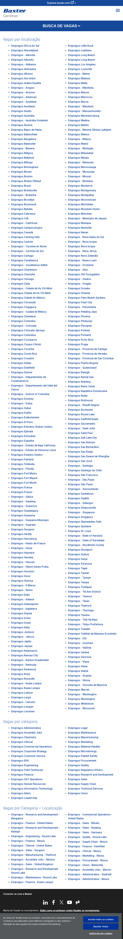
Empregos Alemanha (23, 69)
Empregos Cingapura (23, 307)
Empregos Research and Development (90, 774)
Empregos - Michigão (81, 148)
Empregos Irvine (20, 618)
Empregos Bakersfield (24, 134)
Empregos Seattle (78, 498)
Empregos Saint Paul (80, 433)
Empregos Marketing (80, 742)
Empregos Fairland (22, 459)
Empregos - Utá (77, 638)
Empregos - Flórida (22, 468)
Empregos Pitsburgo (80, 321)
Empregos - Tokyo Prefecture (85, 624)
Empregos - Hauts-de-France (28, 543)
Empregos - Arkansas (24, 97)
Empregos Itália (20, 627)
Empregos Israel (21, 622)
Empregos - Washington (82, 694)
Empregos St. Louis (79, 531)
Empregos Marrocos (80, 97)
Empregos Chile (20, 283)
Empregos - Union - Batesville (85, 865)
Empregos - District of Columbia (30, 394)
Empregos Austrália (22, 115)
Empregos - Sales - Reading (84, 827)
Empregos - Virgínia (79, 675)
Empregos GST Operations (27, 779)
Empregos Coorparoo (24, 339)
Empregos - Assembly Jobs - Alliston (33, 859)
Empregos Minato (78, 157)
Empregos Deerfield (23, 367)
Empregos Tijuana (79, 615)
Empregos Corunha (22, 349)
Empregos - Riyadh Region (83, 405)
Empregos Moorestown (82, 199)
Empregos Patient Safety (82, 756)
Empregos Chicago (22, 279)
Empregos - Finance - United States (32, 823)
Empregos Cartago (22, 255)
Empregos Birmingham (24, 167)
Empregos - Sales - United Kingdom (32, 864)
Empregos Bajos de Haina (26, 129)
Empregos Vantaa (78, 652)
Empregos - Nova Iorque (82, 241)
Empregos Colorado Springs (28, 330)
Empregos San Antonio (81, 442)
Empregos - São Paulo (81, 479)
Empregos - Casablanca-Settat (29, 265)
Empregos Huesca (22, 580)
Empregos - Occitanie (81, 265)
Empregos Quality (78, 765)
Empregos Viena (77, 666)
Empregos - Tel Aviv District (84, 591)
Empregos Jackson (22, 632)
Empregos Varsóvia (79, 657)
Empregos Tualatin (79, 629)
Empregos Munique (79, 223)
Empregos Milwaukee (80, 153)
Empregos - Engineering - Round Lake (33, 836)
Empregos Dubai (21, 408)
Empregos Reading (79, 381)
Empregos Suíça (77, 559)
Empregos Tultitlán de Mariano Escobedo (92, 633)
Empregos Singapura (80, 517)
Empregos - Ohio (78, 269)
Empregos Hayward (22, 552)
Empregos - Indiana (22, 599)
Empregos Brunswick (23, 204)
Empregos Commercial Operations (31, 746)
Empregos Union (78, 793)
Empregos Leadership (24, 798)
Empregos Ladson (22, 692)
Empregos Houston (22, 571)
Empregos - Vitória (79, 680)
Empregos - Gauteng (23, 501)
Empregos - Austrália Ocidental (29, 120)
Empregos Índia (20, 594)
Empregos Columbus (23, 335)
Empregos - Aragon (22, 87)
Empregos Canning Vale (25, 237)
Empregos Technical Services (85, 788)
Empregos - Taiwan (79, 577)
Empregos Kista (20, 674)
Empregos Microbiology (82, 751)
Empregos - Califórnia (24, 223)
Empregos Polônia (79, 330)
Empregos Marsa (78, 101)
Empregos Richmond (80, 400)
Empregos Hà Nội (21, 534)
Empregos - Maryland (80, 106)
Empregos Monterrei (80, 185)
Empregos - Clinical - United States (31, 845)
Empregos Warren (78, 689)
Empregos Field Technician (27, 770)
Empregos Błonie (21, 171)
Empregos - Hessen (23, 562)
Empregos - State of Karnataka (86, 540)
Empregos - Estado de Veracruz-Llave (33, 450)
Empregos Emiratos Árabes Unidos (32, 426)
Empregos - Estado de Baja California (33, 445)
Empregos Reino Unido (81, 386)
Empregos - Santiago (80, 465)
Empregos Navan (78, 232)
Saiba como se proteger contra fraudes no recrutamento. (70, 910)
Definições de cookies (100, 933)
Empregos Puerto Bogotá (83, 363)
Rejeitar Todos (100, 926)
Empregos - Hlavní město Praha (30, 566)
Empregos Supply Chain (82, 784)
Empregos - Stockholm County (86, 545)
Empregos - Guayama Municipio (30, 520)
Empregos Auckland (23, 106)
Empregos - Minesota (81, 162)
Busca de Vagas (60, 26)
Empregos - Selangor (80, 503)
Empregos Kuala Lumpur (25, 688)
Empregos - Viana (78, 661)
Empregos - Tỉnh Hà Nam (83, 619)
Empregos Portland (79, 335)
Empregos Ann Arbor (23, 78)
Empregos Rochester (80, 409)
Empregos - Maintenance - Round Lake (34, 877)
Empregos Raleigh (79, 372)
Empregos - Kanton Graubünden (30, 660)
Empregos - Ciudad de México (29, 311)
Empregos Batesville (23, 143)
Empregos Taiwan (78, 573)
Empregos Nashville (80, 227)
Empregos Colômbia (23, 321)
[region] (61, 926)
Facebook (53, 902)
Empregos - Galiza (22, 496)
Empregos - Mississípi (81, 171)
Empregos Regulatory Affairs (85, 770)
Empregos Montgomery (82, 190)
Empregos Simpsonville (82, 507)
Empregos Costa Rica (24, 353)
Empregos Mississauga (82, 167)
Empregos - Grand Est (24, 506)
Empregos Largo (21, 697)
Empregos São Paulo (80, 484)
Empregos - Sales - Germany (85, 832)
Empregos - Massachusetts (84, 111)
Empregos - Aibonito (23, 55)
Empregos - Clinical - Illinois (84, 851)
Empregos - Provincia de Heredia (87, 353)
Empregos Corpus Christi (26, 344)
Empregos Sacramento (81, 423)
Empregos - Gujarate (23, 524)
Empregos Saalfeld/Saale (83, 419)
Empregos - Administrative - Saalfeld (89, 874)
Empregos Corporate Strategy (29, 751)
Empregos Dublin (21, 412)
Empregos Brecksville (24, 190)
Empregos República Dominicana (87, 391)
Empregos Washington (81, 699)
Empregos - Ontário (79, 279)
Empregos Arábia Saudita (26, 83)
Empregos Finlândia (23, 464)
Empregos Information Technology (32, 788)
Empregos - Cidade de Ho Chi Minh (31, 288)
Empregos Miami (78, 143)
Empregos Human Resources (28, 784)
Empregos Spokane (79, 526)
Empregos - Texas (79, 601)
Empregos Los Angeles (82, 64)
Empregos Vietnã (78, 671)
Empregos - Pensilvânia (82, 307)
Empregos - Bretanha (23, 195)
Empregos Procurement (82, 760)
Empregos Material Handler (84, 746)
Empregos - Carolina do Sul (27, 251)
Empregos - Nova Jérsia (82, 251)
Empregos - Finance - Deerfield (86, 846)
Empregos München (80, 213)
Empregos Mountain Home (84, 209)
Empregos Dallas (21, 363)
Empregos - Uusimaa (80, 643)
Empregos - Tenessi (80, 596)
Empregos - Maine (79, 73)
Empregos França (21, 487)
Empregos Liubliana (79, 50)
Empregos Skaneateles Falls (85, 521)
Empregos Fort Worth (24, 482)
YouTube (70, 902)
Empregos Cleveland (23, 316)
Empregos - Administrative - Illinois (88, 879)
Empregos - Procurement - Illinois (88, 860)
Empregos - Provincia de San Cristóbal (91, 358)
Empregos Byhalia (22, 209)
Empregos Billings (22, 162)
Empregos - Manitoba (81, 87)
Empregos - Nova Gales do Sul (86, 237)
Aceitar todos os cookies (101, 919)
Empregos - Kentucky (23, 664)
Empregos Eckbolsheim (25, 417)
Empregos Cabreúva (23, 213)
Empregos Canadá (22, 232)
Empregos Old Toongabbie (83, 274)
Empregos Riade (77, 395)
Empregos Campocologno (26, 227)
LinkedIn (45, 902)
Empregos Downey (22, 398)
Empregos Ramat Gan (81, 377)
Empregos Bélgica (22, 153)
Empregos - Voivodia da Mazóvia (87, 685)
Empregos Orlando (79, 293)
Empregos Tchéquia (80, 587)
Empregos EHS (20, 760)
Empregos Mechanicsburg (83, 115)
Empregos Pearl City (80, 302)
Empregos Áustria (21, 125)
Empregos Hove (20, 576)
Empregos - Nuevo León (82, 260)
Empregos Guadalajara (24, 510)
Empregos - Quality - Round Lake (87, 837)
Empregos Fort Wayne (24, 478)
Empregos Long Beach (81, 55)
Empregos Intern (21, 793)
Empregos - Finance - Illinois (28, 840)
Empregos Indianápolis (24, 604)
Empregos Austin (21, 111)
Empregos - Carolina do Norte (28, 246)
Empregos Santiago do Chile (85, 470)
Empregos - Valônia (79, 647)
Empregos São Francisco (83, 475)
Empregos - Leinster (23, 702)
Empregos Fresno (21, 492)
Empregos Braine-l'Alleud (26, 181)
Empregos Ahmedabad (24, 50)
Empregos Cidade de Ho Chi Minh (31, 293)
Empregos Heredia (22, 557)
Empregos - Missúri (79, 176)
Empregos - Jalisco (22, 636)
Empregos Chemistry (23, 737)
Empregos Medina (79, 120)
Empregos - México (79, 139)
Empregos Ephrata (22, 431)
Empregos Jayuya (21, 646)
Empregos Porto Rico (80, 339)
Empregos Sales (77, 779)
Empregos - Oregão (79, 283)
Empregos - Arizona (23, 92)
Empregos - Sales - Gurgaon (28, 850)
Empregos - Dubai (21, 403)
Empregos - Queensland (82, 367)
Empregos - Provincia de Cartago (87, 349)
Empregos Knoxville (23, 678)
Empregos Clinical (22, 742)
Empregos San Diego (80, 451)
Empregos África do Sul (25, 45)
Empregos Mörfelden (80, 204)
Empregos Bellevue (22, 157)
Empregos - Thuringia (81, 610)
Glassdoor (78, 902)
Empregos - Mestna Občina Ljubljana (89, 129)
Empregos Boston (22, 176)
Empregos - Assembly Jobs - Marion (89, 869)
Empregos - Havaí (21, 548)
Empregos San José (80, 461)
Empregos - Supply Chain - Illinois (88, 841)
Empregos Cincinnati (23, 302)
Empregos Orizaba (79, 288)
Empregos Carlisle (22, 241)
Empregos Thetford (79, 605)
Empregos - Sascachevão (83, 489)
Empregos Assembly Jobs (26, 732)
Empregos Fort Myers (24, 473)
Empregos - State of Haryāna (85, 535)
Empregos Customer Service (28, 756)
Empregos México (79, 134)
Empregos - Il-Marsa (23, 585)
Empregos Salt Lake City (82, 437)
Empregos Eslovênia (23, 436)
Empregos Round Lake (81, 414)
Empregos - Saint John (81, 428)
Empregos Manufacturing (83, 737)
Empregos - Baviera (22, 148)
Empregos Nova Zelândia (83, 255)
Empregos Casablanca (24, 260)
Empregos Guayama (23, 515)
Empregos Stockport (80, 549)
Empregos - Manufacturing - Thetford (33, 854)
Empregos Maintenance (82, 732)
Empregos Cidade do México (28, 297)
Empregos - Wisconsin (81, 708)
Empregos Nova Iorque (81, 246)
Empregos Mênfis (78, 125)
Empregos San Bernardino (83, 447)
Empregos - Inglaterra (24, 608)
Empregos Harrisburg (24, 538)
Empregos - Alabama (23, 64)
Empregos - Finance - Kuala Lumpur (32, 882)
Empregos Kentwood (23, 669)
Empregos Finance (22, 774)
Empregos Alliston (22, 73)
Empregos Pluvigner (80, 325)
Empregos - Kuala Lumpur (26, 683)
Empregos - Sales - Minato (83, 823)
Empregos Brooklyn (22, 199)
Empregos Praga (78, 344)
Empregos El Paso (22, 422)
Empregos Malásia (79, 78)
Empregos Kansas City (24, 655)
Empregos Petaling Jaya (82, 311)
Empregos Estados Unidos (27, 454)
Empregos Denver (21, 372)
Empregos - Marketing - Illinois (86, 855)
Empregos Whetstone (81, 703)
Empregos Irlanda (21, 613)
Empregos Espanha (22, 440)
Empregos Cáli (20, 218)
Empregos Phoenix (79, 316)
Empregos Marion (78, 92)
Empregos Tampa (78, 582)
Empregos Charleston (24, 269)
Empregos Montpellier (81, 195)
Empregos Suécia (78, 554)
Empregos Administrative (26, 728)
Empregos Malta (77, 83)
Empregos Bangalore (23, 139)
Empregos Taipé (77, 568)
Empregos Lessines (23, 711)
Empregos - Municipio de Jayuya (87, 218)
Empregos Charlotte (23, 274)
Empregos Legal (77, 728)
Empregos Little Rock (80, 45)
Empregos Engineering (24, 765)
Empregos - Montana (80, 181)
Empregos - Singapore (81, 512)
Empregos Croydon (22, 358)
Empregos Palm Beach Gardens (86, 297)
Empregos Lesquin (22, 706)
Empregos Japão (21, 641)
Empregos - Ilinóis (22, 590)
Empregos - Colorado (24, 325)
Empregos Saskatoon (81, 493)
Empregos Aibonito (22, 59)
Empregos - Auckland (23, 101)
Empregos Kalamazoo (24, 650)
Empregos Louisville (80, 69)
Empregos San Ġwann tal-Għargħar (89, 456)
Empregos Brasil (21, 185)
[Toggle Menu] (118, 10)
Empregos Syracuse (80, 563)
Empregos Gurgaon (22, 529)
